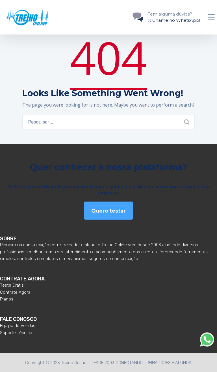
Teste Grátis (12, 285)
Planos (6, 299)
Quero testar (108, 211)
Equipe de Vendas (17, 325)
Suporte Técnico (16, 332)
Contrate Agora (15, 292)
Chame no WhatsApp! (176, 20)
